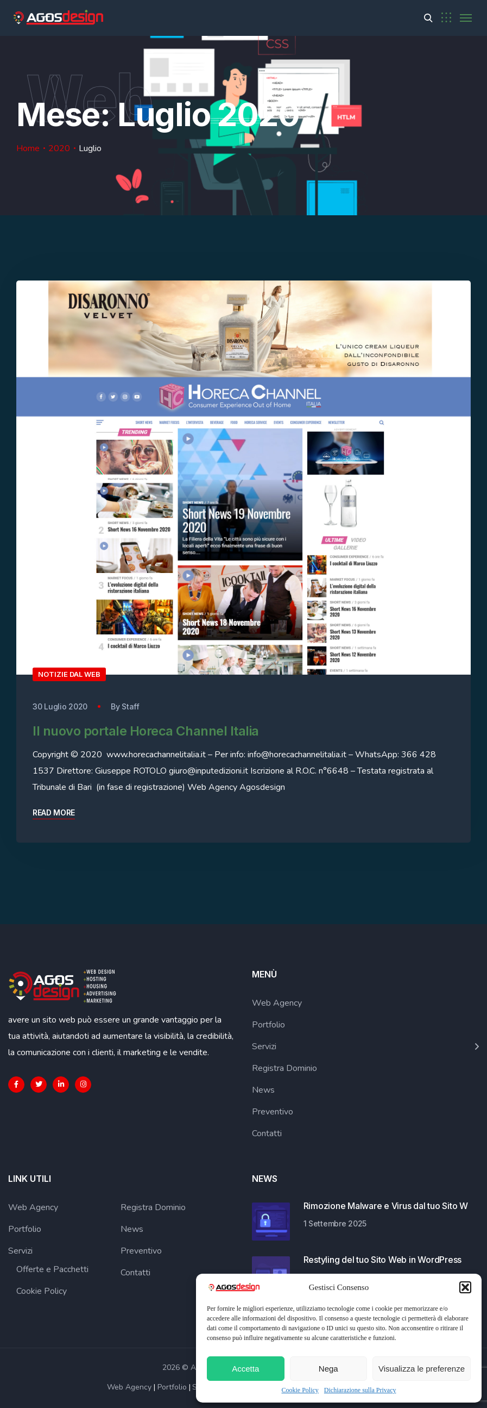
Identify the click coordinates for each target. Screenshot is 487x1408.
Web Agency (277, 1003)
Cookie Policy (300, 1390)
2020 (59, 148)
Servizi (264, 1046)
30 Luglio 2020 (60, 706)
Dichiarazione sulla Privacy (360, 1390)
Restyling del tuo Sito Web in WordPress (382, 1259)
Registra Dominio (284, 1068)
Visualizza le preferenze (421, 1368)
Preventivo (272, 1112)
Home (28, 148)
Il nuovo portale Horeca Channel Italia (146, 731)
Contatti (267, 1133)
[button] (465, 1287)
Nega (328, 1368)
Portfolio (268, 1025)
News (263, 1090)
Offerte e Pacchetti (52, 1269)
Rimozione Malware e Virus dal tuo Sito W (385, 1205)
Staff (131, 706)
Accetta (245, 1368)
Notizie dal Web (69, 674)
